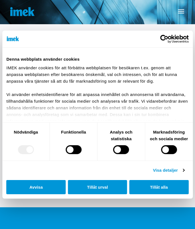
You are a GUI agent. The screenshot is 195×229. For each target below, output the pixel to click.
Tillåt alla (159, 187)
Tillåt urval (97, 187)
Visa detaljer (165, 170)
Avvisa (36, 187)
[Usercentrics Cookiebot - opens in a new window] (164, 39)
